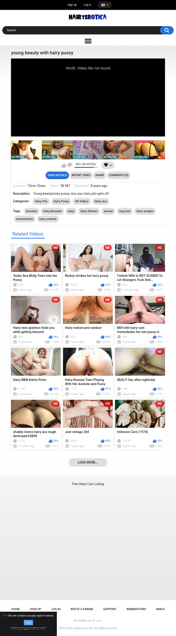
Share (99, 175)
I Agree (28, 622)
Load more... (88, 462)
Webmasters (136, 609)
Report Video (81, 175)
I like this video (63, 165)
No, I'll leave (41, 629)
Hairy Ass (101, 201)
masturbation (24, 219)
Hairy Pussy (61, 201)
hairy (71, 211)
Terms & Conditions (18, 629)
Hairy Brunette (52, 211)
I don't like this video (69, 165)
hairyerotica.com (83, 628)
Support (109, 609)
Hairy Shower (89, 211)
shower (108, 211)
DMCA (160, 609)
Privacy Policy (33, 629)
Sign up (72, 4)
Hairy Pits (41, 201)
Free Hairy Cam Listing (88, 484)
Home (15, 609)
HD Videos (81, 201)
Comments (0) (118, 175)
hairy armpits (145, 211)
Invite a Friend (82, 609)
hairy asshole (48, 219)
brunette (31, 211)
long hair (124, 211)
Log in (87, 4)
